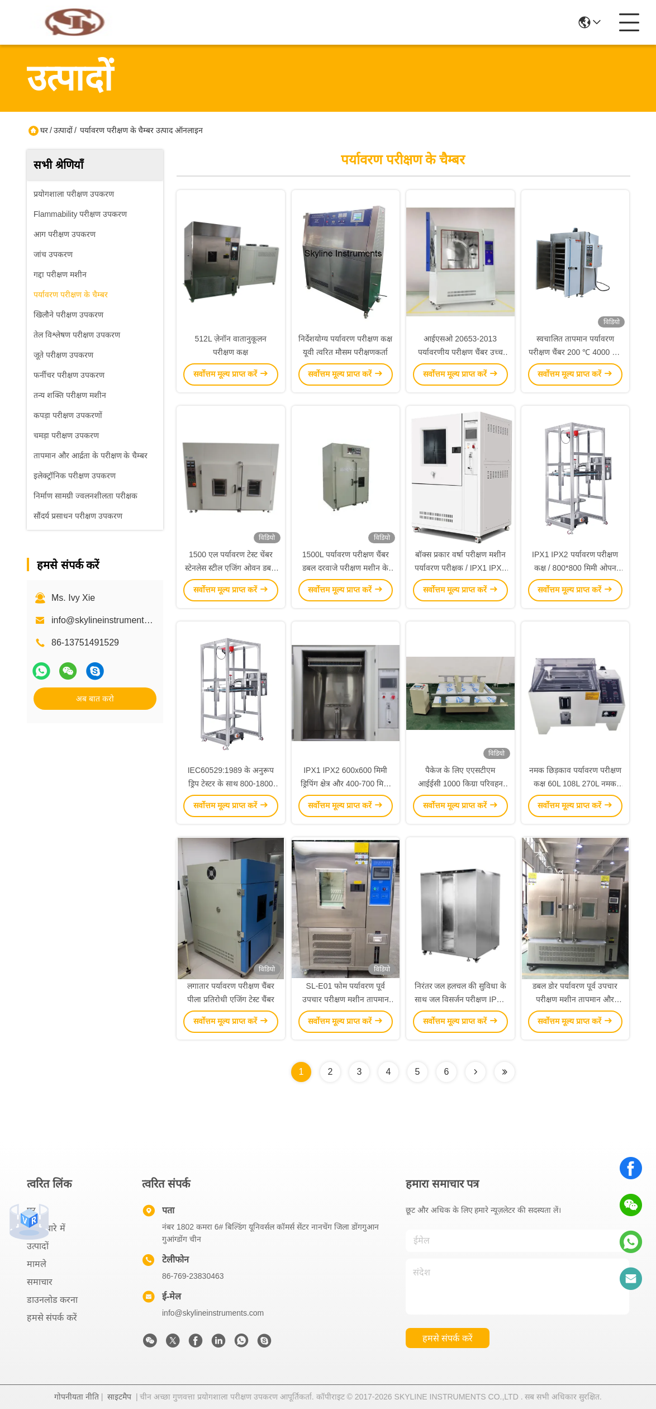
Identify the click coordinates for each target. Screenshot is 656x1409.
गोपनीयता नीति (76, 1396)
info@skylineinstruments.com (213, 1312)
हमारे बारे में (46, 1228)
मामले (36, 1264)
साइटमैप (119, 1396)
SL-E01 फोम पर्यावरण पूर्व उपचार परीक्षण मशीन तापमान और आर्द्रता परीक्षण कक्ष (345, 999)
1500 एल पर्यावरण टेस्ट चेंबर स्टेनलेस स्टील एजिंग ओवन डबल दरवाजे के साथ (230, 568)
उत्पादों (63, 130)
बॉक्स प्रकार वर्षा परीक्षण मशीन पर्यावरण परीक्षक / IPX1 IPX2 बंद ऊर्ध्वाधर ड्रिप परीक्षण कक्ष (460, 568)
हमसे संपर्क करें (52, 1317)
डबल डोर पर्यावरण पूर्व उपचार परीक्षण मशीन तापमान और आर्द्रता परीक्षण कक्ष (575, 999)
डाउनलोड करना (52, 1299)
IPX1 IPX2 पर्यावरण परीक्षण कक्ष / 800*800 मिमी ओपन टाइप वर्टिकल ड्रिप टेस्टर (575, 568)
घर (44, 130)
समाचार (40, 1282)
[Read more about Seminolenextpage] (475, 1072)
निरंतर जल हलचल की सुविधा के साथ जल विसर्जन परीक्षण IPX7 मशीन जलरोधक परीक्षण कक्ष (460, 999)
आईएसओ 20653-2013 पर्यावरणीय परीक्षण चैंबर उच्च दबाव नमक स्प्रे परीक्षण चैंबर (460, 352)
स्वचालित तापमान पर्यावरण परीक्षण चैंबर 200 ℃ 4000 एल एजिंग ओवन (575, 352)
